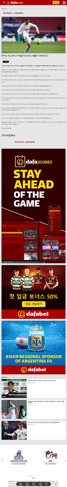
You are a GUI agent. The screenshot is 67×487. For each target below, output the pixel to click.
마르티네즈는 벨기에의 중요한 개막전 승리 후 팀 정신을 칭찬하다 (44, 422)
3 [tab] (33, 476)
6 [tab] (39, 476)
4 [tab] (35, 476)
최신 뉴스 (4, 8)
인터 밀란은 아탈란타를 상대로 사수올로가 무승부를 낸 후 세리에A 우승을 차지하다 (46, 402)
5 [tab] (37, 476)
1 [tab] (29, 476)
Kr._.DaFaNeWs (28, 142)
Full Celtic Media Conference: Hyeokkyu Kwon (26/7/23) (42, 380)
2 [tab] (31, 476)
